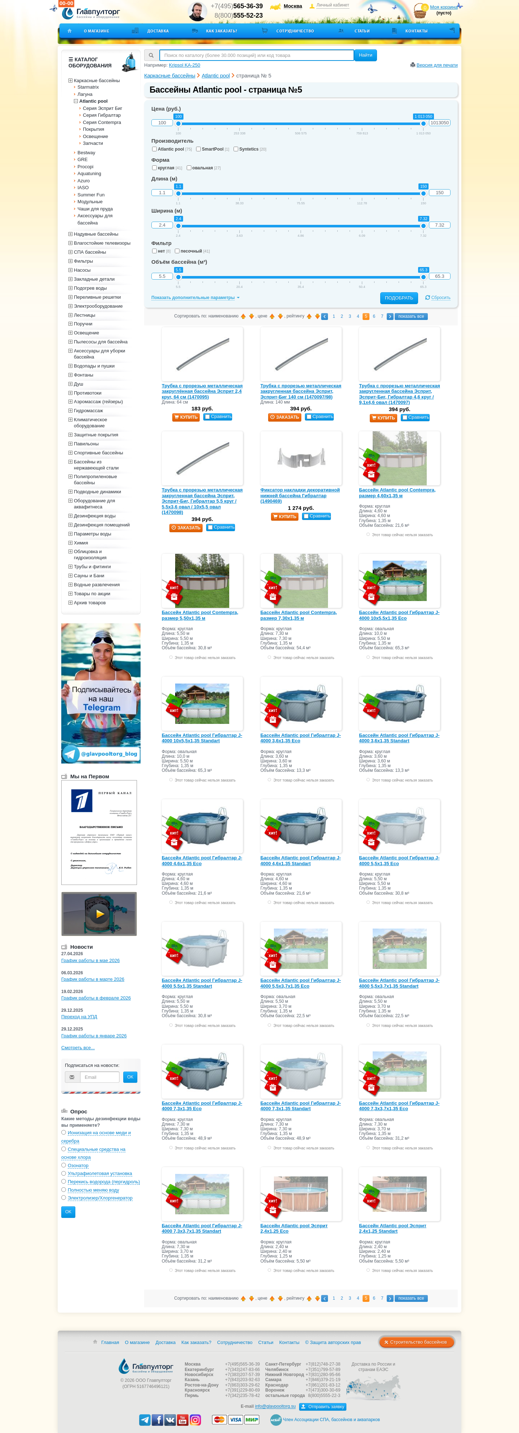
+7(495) (237, 6)
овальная (204, 167)
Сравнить (218, 416)
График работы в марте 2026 (92, 979)
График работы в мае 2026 (90, 960)
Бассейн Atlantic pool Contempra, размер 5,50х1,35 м (200, 615)
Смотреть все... (78, 1047)
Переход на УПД (79, 1016)
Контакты (416, 31)
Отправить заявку (322, 1406)
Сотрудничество (295, 31)
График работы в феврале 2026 (96, 998)
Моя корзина (444, 7)
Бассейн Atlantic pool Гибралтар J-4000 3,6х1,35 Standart (399, 738)
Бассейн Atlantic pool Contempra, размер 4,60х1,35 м (397, 492)
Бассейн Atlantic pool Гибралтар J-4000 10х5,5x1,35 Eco (399, 615)
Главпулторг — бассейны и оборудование (146, 1366)
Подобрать (399, 298)
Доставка (158, 31)
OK (130, 1077)
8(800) (238, 15)
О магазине (97, 31)
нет (161, 251)
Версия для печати (437, 65)
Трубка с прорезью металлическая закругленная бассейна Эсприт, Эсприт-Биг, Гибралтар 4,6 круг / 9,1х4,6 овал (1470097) (399, 394)
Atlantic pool (172, 149)
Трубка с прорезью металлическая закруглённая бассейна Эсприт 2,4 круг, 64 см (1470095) (202, 391)
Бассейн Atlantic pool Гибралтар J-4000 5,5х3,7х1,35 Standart (399, 983)
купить (186, 417)
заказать (284, 417)
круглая (167, 167)
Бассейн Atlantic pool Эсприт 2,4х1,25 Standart (392, 1228)
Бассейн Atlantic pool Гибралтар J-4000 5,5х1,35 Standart (202, 983)
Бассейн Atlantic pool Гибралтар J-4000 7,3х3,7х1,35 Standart (202, 1228)
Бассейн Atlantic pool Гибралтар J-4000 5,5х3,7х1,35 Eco (301, 983)
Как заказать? (222, 31)
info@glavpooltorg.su (275, 1406)
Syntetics (250, 149)
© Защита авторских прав (333, 1342)
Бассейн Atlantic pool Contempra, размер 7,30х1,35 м (299, 615)
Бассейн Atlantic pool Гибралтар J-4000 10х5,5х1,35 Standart (202, 738)
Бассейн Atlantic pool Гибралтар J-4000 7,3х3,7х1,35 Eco (399, 1106)
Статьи (362, 31)
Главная (110, 1342)
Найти (365, 55)
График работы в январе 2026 (94, 1035)
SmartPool (212, 149)
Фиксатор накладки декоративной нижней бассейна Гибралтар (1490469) (300, 495)
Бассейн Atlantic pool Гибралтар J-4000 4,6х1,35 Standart (301, 860)
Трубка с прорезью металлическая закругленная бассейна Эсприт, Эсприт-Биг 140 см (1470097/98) (301, 391)
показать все (411, 316)
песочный (192, 251)
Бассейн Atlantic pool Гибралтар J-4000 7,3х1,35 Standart (301, 1106)
